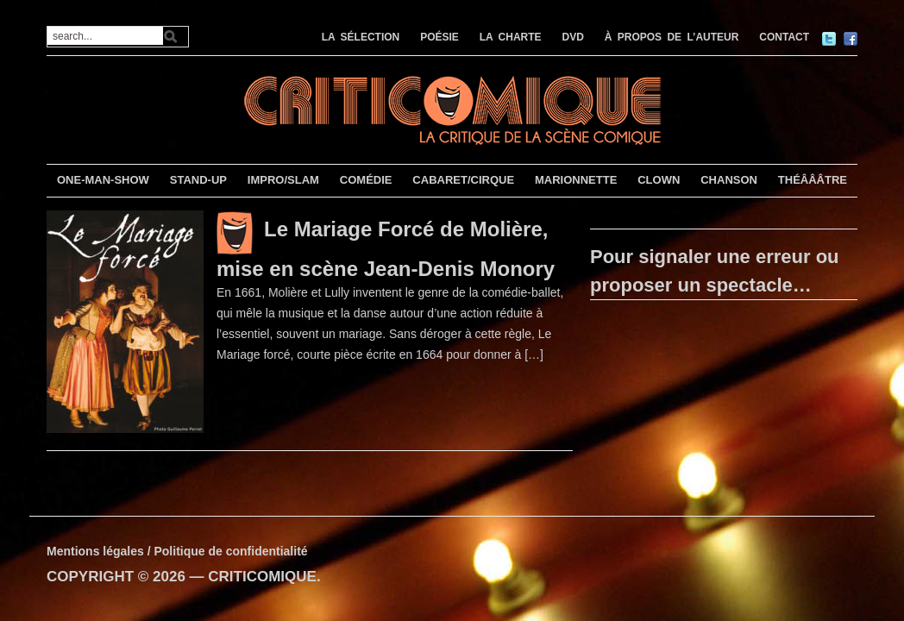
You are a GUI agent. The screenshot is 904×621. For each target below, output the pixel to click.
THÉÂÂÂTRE (812, 179)
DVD (573, 37)
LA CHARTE (511, 37)
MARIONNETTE (576, 179)
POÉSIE (439, 37)
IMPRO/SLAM (283, 179)
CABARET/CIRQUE (463, 179)
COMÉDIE (366, 179)
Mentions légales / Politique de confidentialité (177, 551)
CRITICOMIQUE (262, 576)
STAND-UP (198, 179)
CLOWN (658, 179)
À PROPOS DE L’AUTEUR (672, 37)
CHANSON (728, 179)
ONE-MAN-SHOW (103, 179)
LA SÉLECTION (361, 37)
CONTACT (784, 37)
